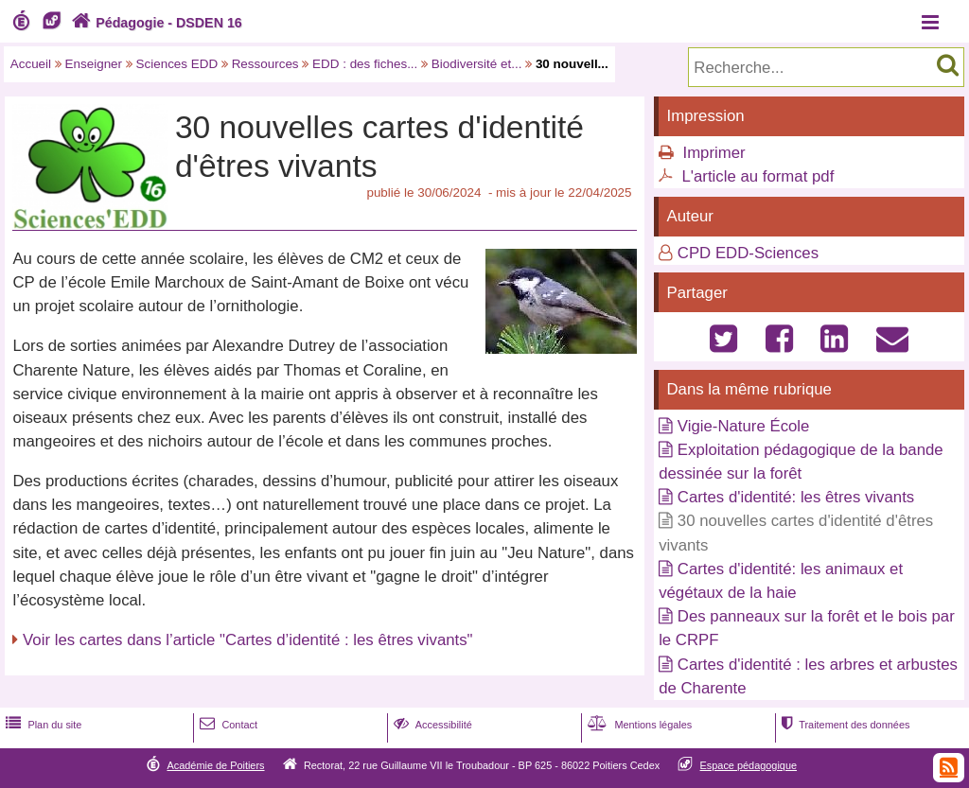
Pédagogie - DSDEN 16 (154, 22)
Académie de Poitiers (215, 765)
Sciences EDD (177, 64)
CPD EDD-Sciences (748, 253)
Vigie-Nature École (744, 426)
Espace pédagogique (749, 765)
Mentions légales (638, 724)
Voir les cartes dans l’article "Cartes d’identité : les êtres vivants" (247, 640)
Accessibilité (431, 724)
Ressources (265, 64)
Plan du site (41, 724)
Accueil (30, 64)
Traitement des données (843, 724)
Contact (226, 724)
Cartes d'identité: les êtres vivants (796, 497)
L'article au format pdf (757, 176)
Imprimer (713, 153)
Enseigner (94, 64)
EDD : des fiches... (364, 64)
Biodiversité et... (477, 64)
